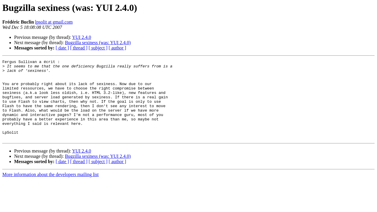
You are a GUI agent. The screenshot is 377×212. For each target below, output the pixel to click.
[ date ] (62, 47)
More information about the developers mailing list (50, 190)
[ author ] (117, 47)
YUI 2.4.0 (81, 37)
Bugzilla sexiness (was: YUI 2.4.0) (97, 42)
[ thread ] (78, 47)
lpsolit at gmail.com (54, 21)
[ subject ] (98, 47)
